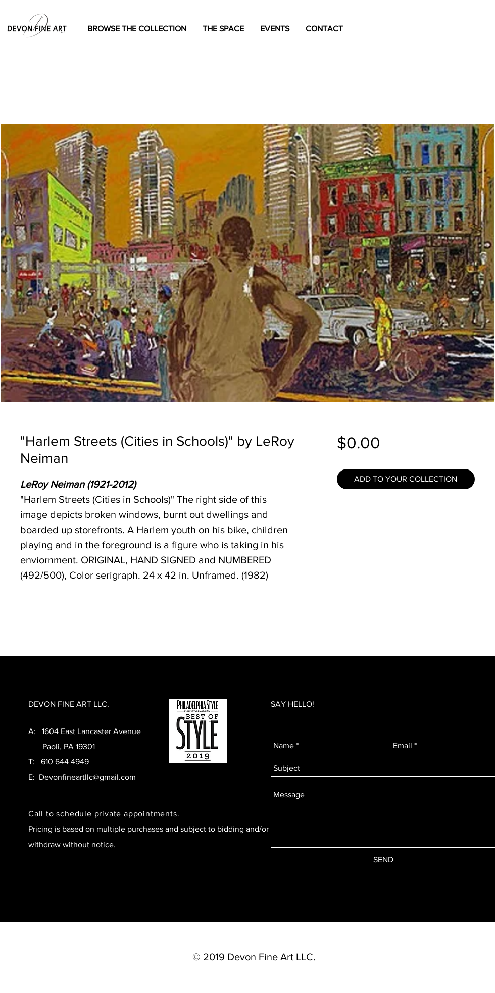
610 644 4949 (65, 761)
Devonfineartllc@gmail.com (87, 777)
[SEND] (383, 859)
